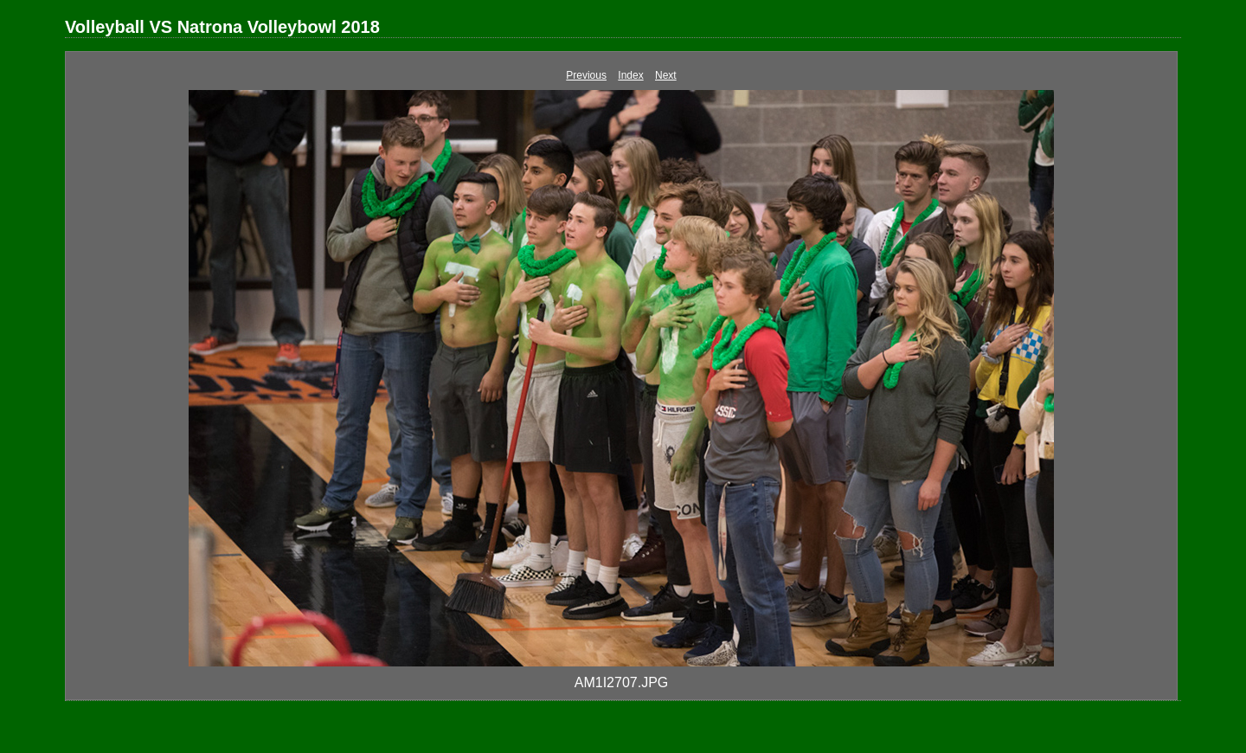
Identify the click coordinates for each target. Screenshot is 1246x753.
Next (666, 75)
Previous (586, 75)
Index (630, 75)
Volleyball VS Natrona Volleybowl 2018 (222, 26)
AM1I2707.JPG (622, 682)
